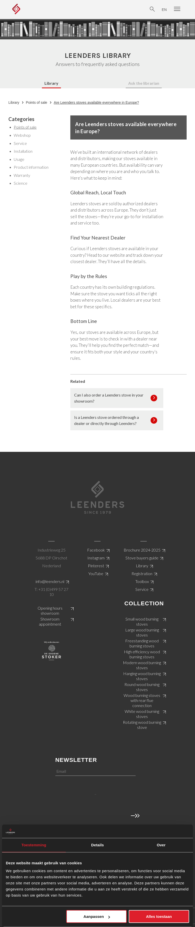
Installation (23, 151)
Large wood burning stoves (142, 632)
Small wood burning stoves (141, 621)
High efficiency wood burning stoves (142, 654)
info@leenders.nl (50, 581)
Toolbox (142, 581)
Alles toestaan (159, 916)
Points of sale (36, 102)
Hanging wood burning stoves (142, 676)
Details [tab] (97, 845)
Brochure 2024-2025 (142, 549)
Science (20, 183)
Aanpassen (97, 916)
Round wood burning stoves (141, 687)
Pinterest (96, 565)
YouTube (95, 573)
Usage (19, 159)
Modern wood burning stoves (142, 665)
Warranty (22, 175)
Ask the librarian (143, 83)
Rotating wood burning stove (142, 725)
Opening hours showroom (50, 610)
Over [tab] (161, 845)
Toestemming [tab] (34, 845)
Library (51, 83)
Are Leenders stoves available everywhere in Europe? (96, 102)
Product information (31, 167)
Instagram (96, 557)
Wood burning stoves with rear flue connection (142, 700)
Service (20, 143)
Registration (142, 573)
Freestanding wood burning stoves (142, 643)
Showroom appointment (50, 621)
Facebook (96, 549)
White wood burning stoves (142, 714)
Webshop (22, 135)
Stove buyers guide (141, 557)
